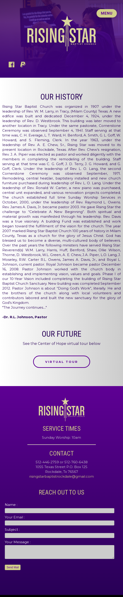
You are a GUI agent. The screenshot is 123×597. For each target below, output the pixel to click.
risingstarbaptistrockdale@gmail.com (61, 476)
